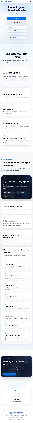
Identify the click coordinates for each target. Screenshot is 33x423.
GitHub (23, 419)
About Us (10, 419)
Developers (18, 419)
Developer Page (16, 22)
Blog (14, 419)
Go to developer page (10, 374)
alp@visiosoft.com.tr (16, 401)
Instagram (17, 417)
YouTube (22, 417)
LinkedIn (12, 417)
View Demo (16, 18)
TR (30, 1)
